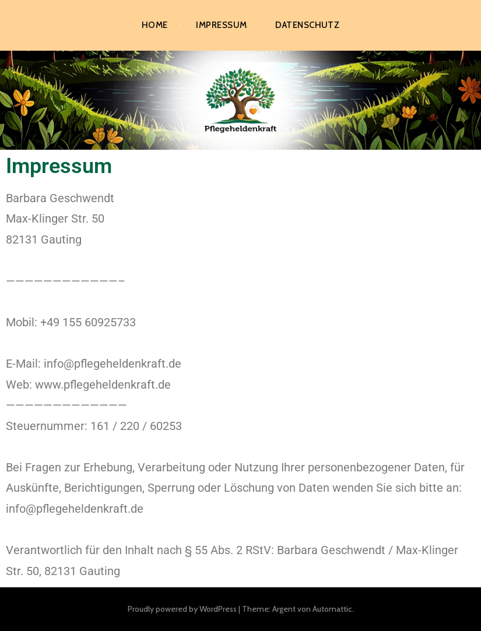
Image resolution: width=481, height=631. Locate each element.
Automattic (332, 609)
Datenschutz (307, 25)
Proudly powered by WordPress (182, 609)
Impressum (221, 25)
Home (155, 25)
